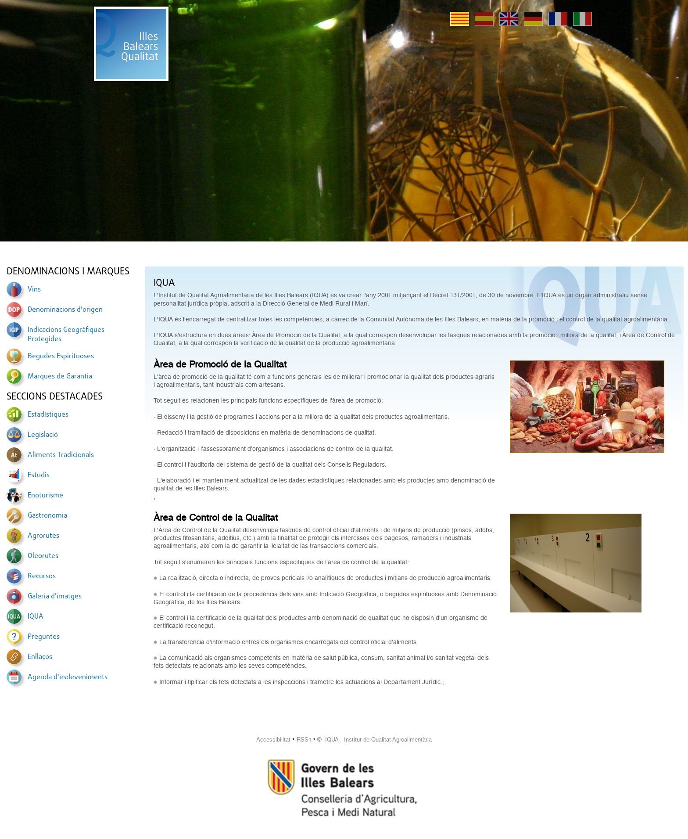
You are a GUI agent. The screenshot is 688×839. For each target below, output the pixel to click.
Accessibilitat (273, 739)
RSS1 (304, 739)
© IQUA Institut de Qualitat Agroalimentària (374, 739)
